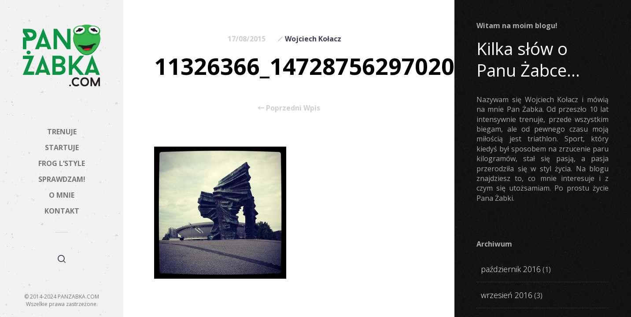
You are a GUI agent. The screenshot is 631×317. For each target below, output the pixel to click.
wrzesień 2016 (506, 295)
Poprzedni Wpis (289, 107)
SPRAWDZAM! (61, 179)
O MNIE (61, 195)
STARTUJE (62, 147)
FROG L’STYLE (61, 163)
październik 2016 (511, 269)
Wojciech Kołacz (313, 39)
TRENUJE (62, 131)
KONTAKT (61, 211)
